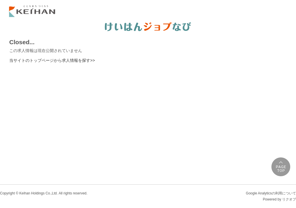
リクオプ (289, 199)
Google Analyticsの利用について (271, 193)
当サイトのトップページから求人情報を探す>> (52, 60)
